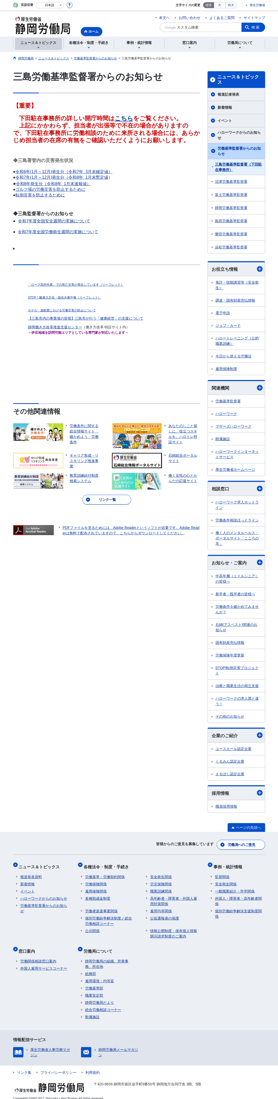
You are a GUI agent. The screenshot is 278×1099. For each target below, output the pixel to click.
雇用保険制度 (226, 369)
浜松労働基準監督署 (231, 247)
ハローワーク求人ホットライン (237, 505)
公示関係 (92, 928)
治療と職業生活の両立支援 (237, 687)
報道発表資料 (31, 874)
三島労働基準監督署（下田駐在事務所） (238, 167)
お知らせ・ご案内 (237, 563)
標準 (208, 5)
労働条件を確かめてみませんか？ (237, 610)
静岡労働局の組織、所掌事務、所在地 (106, 957)
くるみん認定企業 (230, 763)
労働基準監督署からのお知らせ (239, 151)
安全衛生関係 (161, 874)
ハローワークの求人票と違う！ (237, 702)
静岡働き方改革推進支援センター (55, 327)
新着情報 (225, 107)
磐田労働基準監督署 (231, 234)
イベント (225, 121)
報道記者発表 (228, 94)
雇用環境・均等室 (99, 975)
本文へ (164, 18)
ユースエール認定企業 (234, 750)
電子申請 (223, 313)
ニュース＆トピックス (238, 79)
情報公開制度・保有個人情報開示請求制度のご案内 (173, 930)
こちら (124, 118)
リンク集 (24, 1066)
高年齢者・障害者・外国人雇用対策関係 (173, 898)
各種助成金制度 (97, 896)
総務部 (90, 968)
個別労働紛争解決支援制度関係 (238, 911)
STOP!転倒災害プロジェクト (237, 672)
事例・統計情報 (229, 865)
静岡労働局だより (99, 996)
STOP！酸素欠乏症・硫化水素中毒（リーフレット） (64, 297)
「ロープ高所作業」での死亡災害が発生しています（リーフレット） (76, 284)
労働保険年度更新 (230, 656)
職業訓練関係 (161, 888)
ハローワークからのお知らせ (239, 135)
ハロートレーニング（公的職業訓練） (237, 341)
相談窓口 (237, 489)
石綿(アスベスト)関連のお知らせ (236, 628)
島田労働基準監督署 (231, 221)
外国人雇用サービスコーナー (43, 962)
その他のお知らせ (230, 718)
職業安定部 (94, 989)
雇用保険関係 (96, 888)
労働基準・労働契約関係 (105, 874)
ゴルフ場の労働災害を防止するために (50, 189)
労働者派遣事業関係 (101, 908)
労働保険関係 (96, 881)
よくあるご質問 (222, 18)
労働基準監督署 (228, 402)
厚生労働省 (257, 5)
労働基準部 (94, 982)
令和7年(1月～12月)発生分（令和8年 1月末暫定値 (61, 177)
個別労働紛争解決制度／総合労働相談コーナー (108, 918)
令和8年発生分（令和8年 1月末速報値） (53, 184)
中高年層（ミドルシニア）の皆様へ (237, 580)
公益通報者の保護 (164, 915)
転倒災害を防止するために (40, 195)
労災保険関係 (161, 881)
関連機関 (237, 388)
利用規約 (92, 1066)
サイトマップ (254, 18)
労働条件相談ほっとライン (237, 521)
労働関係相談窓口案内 (38, 955)
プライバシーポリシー (58, 1066)
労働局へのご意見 (241, 845)
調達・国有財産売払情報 (235, 301)
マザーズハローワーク (234, 427)
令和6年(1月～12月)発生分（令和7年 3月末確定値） (63, 171)
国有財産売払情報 (230, 644)
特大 (231, 5)
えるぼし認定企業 (230, 775)
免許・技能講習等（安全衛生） (237, 285)
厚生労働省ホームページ (235, 470)
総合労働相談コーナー (103, 1004)
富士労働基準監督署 (231, 195)
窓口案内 (28, 946)
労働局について (99, 946)
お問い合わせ (189, 18)
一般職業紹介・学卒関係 (235, 888)
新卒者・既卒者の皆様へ (235, 595)
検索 (256, 27)
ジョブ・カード (228, 326)
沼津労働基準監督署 (231, 181)
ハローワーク (226, 414)
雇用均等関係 (161, 908)
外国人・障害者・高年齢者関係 (238, 898)
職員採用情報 (226, 808)
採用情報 (237, 795)
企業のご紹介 (237, 737)
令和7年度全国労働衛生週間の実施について (58, 232)
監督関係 (222, 874)
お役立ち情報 (237, 269)
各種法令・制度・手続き (107, 865)
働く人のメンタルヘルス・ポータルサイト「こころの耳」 (237, 539)
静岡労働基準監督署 (231, 208)
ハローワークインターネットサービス (237, 455)
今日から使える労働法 (234, 356)
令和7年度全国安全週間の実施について (54, 221)
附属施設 (223, 440)
